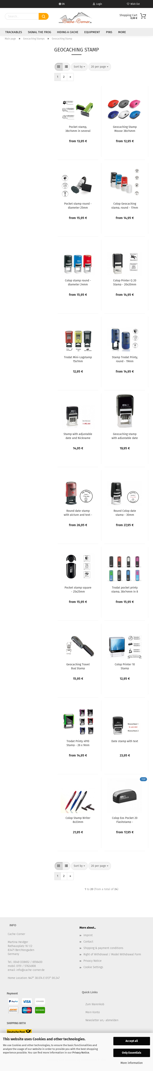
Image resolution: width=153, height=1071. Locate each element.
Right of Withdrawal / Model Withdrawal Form (112, 954)
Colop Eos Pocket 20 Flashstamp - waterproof (124, 819)
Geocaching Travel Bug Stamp (78, 666)
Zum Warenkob (94, 1004)
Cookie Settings (93, 967)
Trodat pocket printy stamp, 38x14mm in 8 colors (124, 589)
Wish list (133, 4)
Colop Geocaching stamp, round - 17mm (124, 205)
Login (97, 4)
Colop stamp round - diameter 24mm (78, 282)
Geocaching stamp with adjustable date (125, 435)
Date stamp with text (124, 741)
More (122, 32)
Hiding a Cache (67, 32)
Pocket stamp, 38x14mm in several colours (77, 128)
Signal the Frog (39, 32)
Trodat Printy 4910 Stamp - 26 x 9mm (78, 743)
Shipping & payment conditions (103, 948)
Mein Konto (92, 1012)
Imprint (88, 935)
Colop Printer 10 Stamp (125, 666)
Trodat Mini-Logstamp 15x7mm (78, 359)
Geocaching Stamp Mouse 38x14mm (125, 128)
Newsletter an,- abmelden (101, 1020)
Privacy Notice (80, 1052)
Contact (88, 941)
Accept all (132, 1041)
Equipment (92, 32)
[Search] (44, 16)
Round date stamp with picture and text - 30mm (78, 512)
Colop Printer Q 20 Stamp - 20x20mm (124, 282)
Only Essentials (131, 1052)
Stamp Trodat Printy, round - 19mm (125, 359)
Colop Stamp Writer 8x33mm (78, 819)
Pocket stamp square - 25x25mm (78, 589)
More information (132, 1063)
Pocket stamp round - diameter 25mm (78, 205)
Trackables (13, 32)
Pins (109, 32)
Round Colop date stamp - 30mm (125, 512)
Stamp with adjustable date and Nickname (78, 435)
